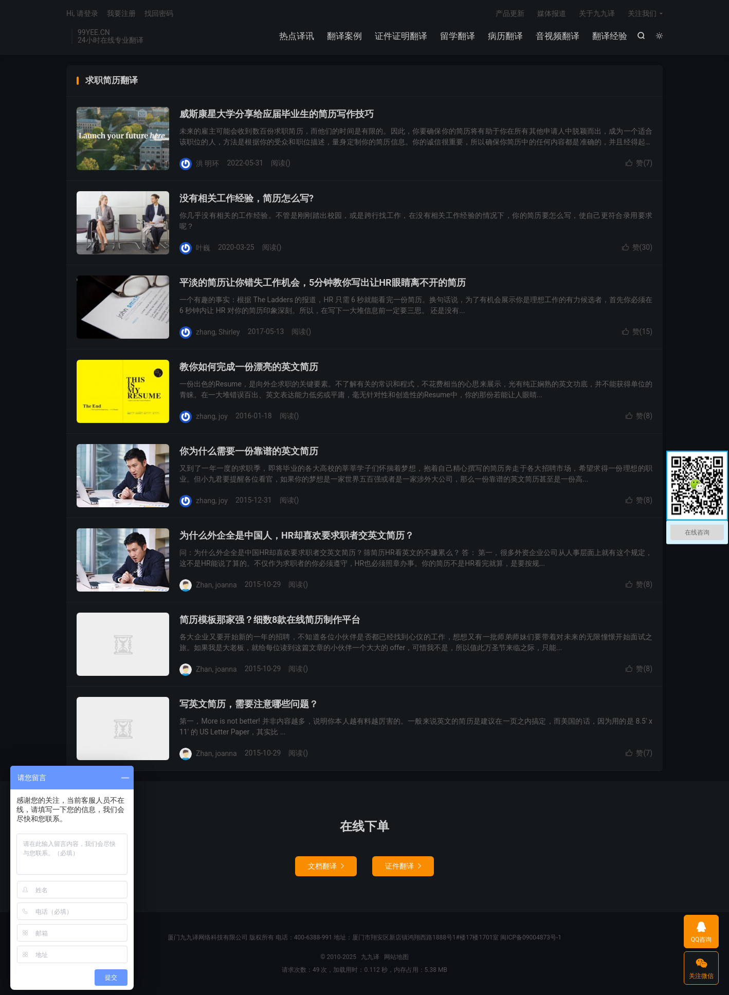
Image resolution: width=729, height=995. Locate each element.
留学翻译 (457, 36)
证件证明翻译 (401, 36)
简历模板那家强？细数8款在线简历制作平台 (269, 619)
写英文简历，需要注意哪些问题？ (248, 703)
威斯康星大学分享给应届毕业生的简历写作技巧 (276, 113)
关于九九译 (597, 13)
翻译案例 (344, 36)
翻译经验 (609, 36)
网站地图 (396, 957)
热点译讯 (296, 36)
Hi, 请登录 (82, 13)
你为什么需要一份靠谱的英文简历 (248, 451)
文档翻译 (326, 866)
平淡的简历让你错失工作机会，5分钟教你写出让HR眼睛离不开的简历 (322, 282)
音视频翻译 (557, 36)
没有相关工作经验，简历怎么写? (246, 198)
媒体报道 (551, 13)
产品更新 (510, 13)
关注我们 (642, 13)
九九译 (370, 957)
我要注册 (121, 13)
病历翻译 (505, 36)
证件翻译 (403, 866)
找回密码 (158, 13)
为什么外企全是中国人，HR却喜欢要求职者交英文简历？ (296, 535)
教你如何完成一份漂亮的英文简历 (248, 366)
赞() (639, 163)
